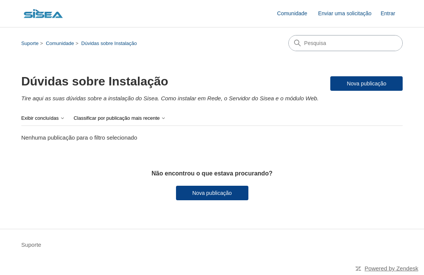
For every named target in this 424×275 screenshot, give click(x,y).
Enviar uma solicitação (344, 13)
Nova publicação (367, 83)
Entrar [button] (388, 13)
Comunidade (292, 13)
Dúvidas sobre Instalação (109, 43)
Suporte (30, 43)
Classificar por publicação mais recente (120, 118)
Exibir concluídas (43, 118)
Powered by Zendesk (391, 268)
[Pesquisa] (345, 43)
